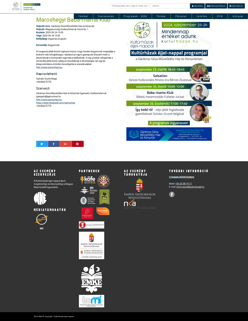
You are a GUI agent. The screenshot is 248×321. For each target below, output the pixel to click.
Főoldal (83, 16)
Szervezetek (106, 16)
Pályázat (181, 16)
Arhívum (238, 16)
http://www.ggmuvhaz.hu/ (49, 67)
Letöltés (202, 16)
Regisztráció (216, 6)
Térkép (161, 16)
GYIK (220, 16)
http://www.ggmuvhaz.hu (49, 99)
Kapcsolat (236, 6)
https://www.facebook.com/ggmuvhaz (55, 103)
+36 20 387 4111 (183, 183)
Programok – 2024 (135, 16)
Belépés (197, 6)
